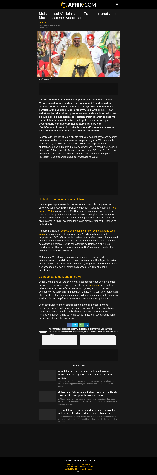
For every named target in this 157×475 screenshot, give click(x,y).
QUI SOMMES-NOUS (71, 466)
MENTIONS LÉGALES (86, 466)
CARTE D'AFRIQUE (73, 464)
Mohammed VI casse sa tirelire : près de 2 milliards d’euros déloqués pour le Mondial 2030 (87, 394)
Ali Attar (42, 22)
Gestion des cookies (86, 469)
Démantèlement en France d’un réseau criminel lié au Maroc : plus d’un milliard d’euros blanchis (87, 412)
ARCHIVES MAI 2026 (71, 469)
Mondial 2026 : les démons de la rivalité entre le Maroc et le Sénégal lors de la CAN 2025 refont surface (85, 374)
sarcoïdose (94, 285)
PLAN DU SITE (85, 464)
